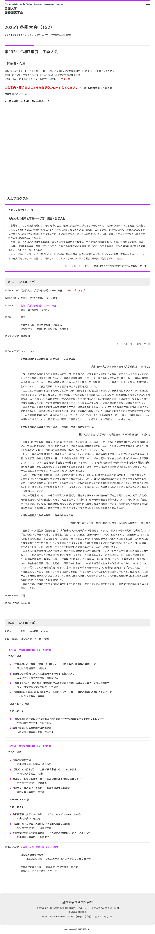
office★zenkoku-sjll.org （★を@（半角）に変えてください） (81, 916)
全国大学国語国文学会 (77, 902)
